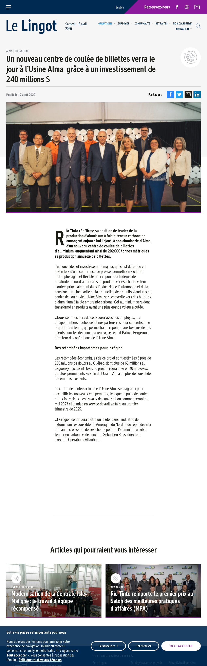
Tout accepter (181, 642)
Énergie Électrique (22, 587)
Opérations (22, 51)
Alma (9, 51)
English (120, 7)
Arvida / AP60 (118, 587)
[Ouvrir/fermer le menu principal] (11, 7)
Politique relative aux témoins (40, 656)
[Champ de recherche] (198, 25)
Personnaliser (108, 642)
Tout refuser (143, 642)
